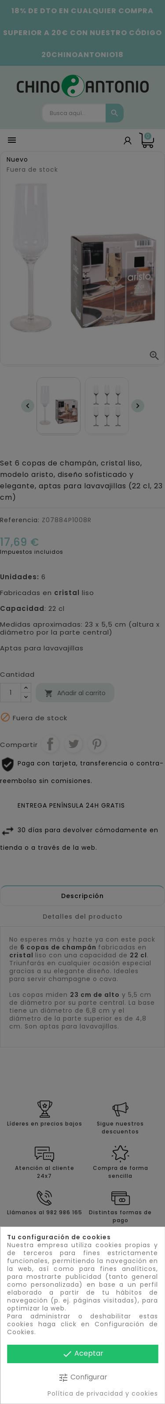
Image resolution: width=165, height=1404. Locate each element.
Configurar (82, 1377)
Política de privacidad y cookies (103, 1393)
